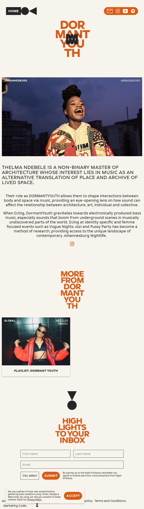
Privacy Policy (34, 500)
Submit (51, 476)
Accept (73, 496)
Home (13, 11)
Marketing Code (14, 506)
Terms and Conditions (110, 501)
